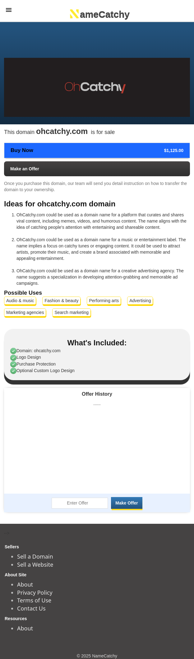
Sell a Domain (35, 556)
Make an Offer (24, 168)
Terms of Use (34, 600)
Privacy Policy (35, 592)
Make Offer (126, 502)
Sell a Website (35, 564)
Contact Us (31, 608)
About (25, 584)
